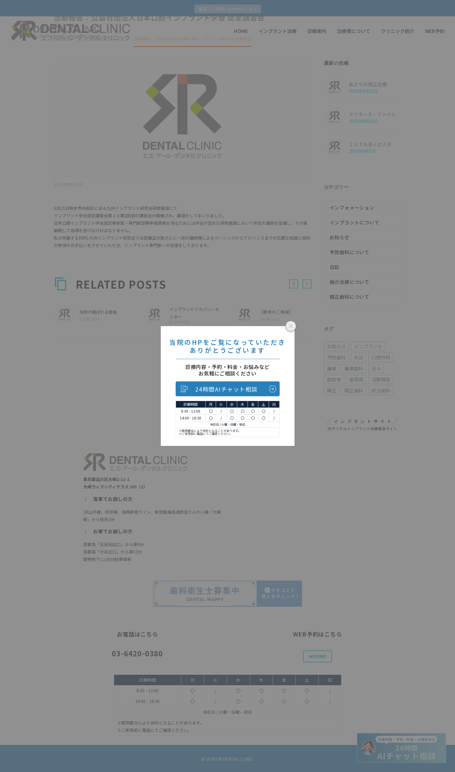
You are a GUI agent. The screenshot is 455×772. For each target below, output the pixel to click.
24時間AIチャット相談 (226, 389)
